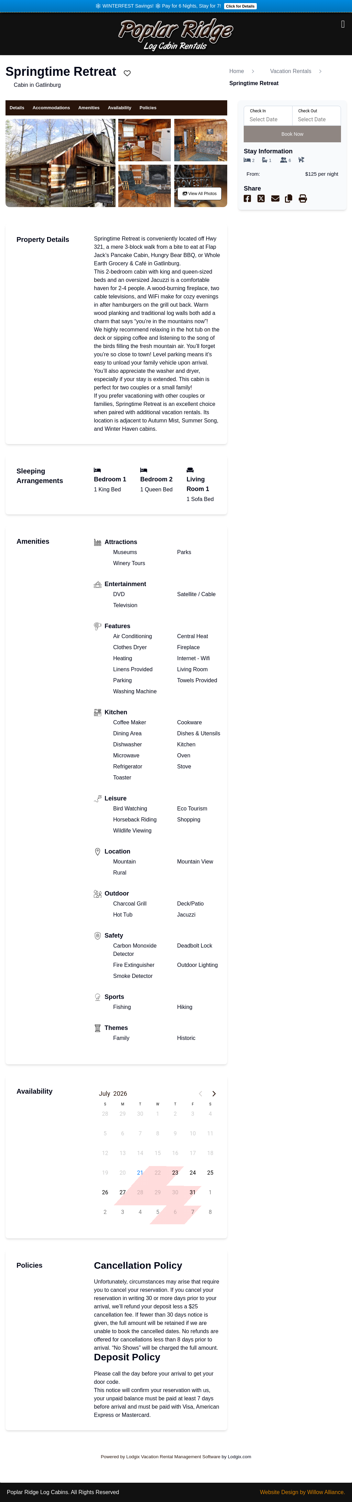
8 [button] (157, 1133)
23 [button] (175, 1172)
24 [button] (193, 1172)
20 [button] (123, 1172)
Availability (119, 107)
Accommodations (51, 107)
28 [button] (105, 1114)
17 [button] (193, 1153)
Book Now (293, 134)
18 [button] (210, 1153)
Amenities (89, 107)
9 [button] (175, 1133)
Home (236, 71)
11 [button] (210, 1133)
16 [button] (175, 1153)
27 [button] (123, 1192)
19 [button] (105, 1172)
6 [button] (122, 1133)
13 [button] (123, 1153)
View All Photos (200, 193)
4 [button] (210, 1114)
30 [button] (140, 1114)
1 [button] (157, 1114)
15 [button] (158, 1153)
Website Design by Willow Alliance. (302, 1492)
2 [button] (175, 1114)
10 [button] (193, 1133)
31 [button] (193, 1192)
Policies (148, 107)
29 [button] (123, 1114)
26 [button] (105, 1192)
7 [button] (140, 1133)
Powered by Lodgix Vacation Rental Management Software (160, 1456)
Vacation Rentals (290, 71)
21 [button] (140, 1172)
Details (16, 107)
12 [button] (105, 1153)
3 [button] (192, 1114)
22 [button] (158, 1172)
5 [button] (105, 1133)
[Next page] (214, 1094)
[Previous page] (200, 1094)
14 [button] (140, 1153)
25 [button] (210, 1172)
